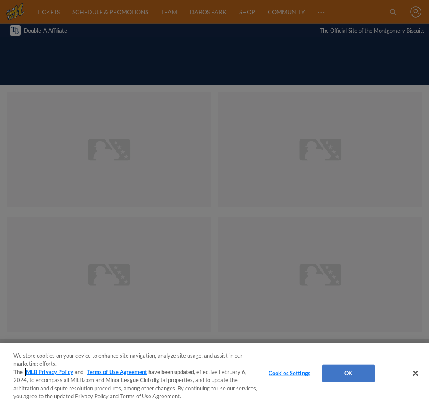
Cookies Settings (289, 373)
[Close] (415, 373)
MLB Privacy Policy (49, 372)
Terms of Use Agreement (117, 372)
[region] (214, 374)
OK (348, 373)
